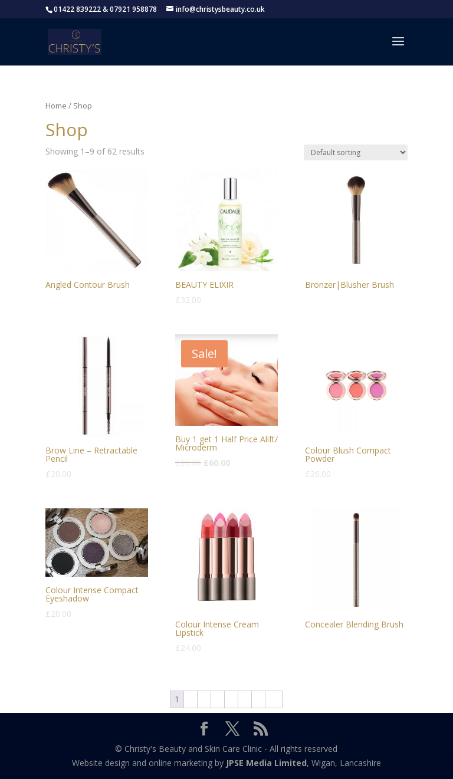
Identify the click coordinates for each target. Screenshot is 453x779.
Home (56, 105)
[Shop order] (356, 152)
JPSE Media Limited (266, 762)
